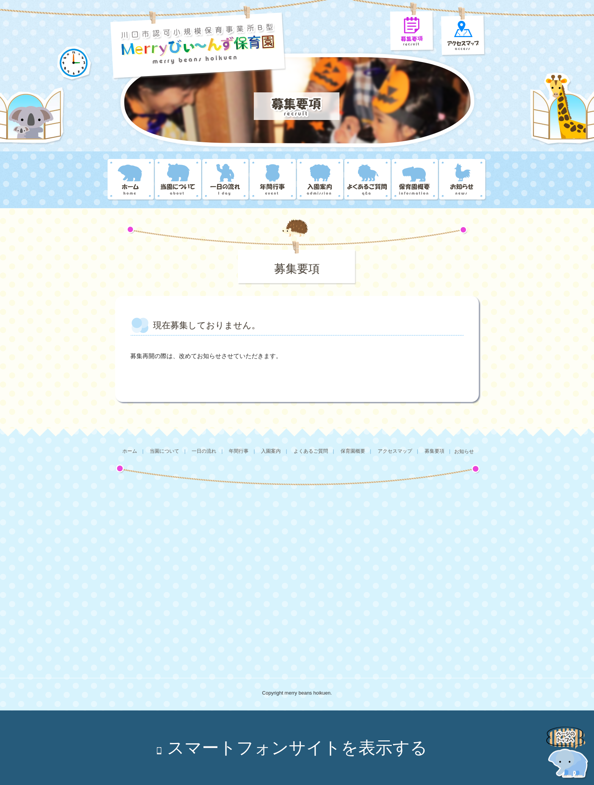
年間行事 (273, 180)
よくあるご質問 (368, 180)
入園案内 (320, 180)
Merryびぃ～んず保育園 (131, 180)
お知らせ (462, 180)
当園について (178, 180)
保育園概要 (415, 180)
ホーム (129, 451)
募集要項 (434, 451)
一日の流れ (226, 180)
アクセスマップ (395, 451)
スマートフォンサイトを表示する (297, 747)
